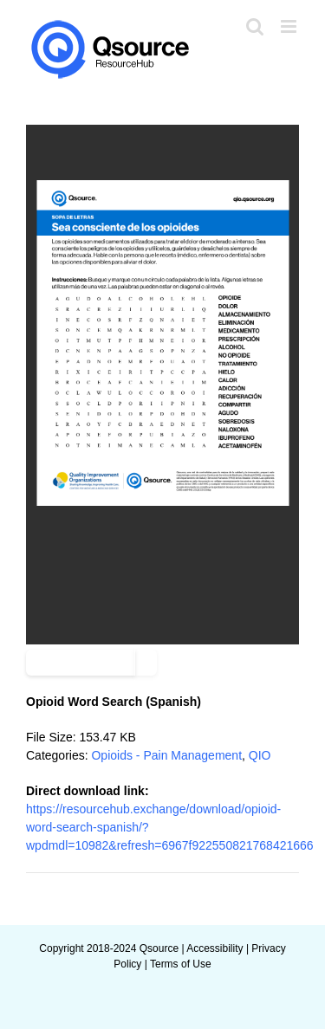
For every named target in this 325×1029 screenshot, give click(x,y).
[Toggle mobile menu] (290, 26)
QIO (260, 755)
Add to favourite (81, 663)
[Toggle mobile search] (254, 26)
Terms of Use (180, 964)
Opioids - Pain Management (166, 755)
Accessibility (214, 948)
